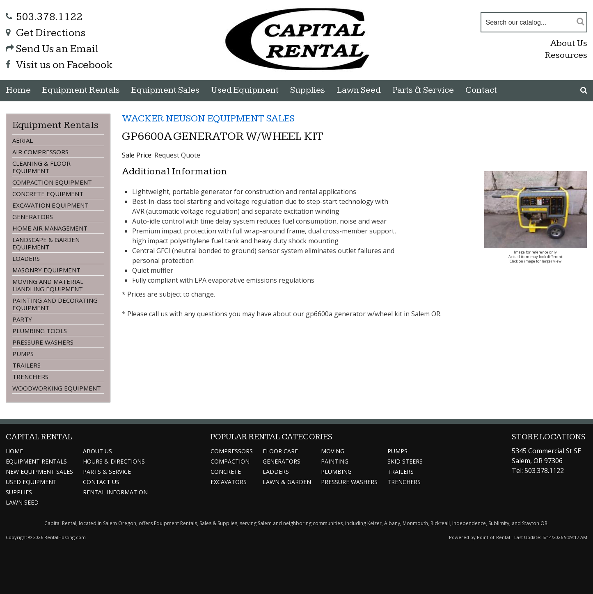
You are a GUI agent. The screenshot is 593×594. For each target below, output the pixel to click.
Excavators (229, 482)
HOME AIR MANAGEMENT (49, 228)
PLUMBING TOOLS (39, 331)
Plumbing (336, 471)
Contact (481, 90)
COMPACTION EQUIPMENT (52, 182)
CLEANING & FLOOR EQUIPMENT (41, 167)
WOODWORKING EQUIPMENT (56, 388)
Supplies (307, 90)
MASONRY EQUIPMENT (46, 270)
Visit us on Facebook (59, 65)
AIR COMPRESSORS (40, 152)
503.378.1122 (44, 17)
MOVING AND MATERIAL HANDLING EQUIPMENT (47, 285)
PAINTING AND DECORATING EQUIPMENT (55, 304)
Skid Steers (405, 461)
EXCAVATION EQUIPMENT (50, 205)
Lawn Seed (359, 90)
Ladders (276, 471)
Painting (334, 461)
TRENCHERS (30, 376)
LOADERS (26, 258)
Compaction (230, 461)
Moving (332, 451)
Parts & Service (423, 90)
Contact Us (101, 482)
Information (115, 492)
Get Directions (45, 33)
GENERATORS (32, 216)
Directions (114, 461)
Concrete (226, 471)
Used (245, 90)
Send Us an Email (52, 49)
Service (107, 471)
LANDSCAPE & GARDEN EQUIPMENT (46, 243)
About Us (568, 43)
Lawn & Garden (287, 482)
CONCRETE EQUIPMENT (47, 194)
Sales (165, 90)
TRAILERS (26, 365)
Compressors (232, 451)
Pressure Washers (349, 482)
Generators (281, 461)
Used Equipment (31, 482)
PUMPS (23, 354)
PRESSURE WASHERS (42, 342)
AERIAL (22, 140)
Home (18, 90)
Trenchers (404, 482)
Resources (566, 55)
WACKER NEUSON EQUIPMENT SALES (208, 118)
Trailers (400, 471)
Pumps (397, 451)
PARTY (22, 319)
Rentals (81, 90)
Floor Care (280, 451)
